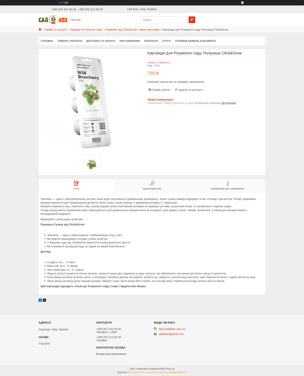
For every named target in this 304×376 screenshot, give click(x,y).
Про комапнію (130, 40)
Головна (47, 40)
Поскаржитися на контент (142, 372)
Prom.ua (170, 368)
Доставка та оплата (100, 40)
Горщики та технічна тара (86, 29)
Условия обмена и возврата (195, 40)
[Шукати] (192, 19)
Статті (166, 40)
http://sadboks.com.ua (172, 329)
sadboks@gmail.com (171, 334)
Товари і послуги (69, 40)
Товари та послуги (55, 29)
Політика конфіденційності (172, 372)
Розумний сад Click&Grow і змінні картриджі (132, 29)
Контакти (151, 40)
